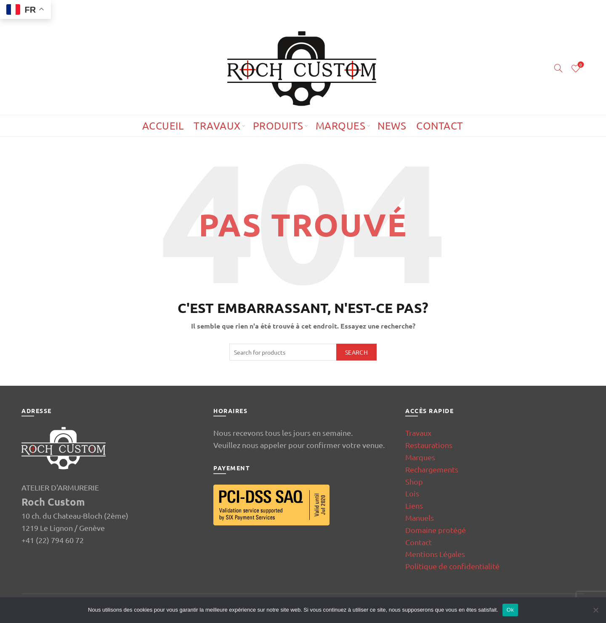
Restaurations (428, 444)
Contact (439, 125)
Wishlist (580, 65)
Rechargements (431, 469)
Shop (414, 481)
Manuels (419, 517)
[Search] (558, 68)
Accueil (163, 125)
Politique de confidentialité (452, 566)
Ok (510, 610)
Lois (412, 493)
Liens (414, 505)
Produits (278, 125)
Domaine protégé (435, 529)
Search (356, 352)
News (391, 125)
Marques (341, 125)
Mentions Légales (435, 553)
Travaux (217, 125)
